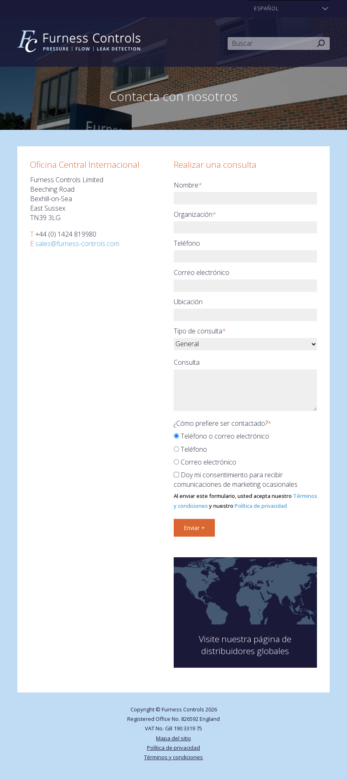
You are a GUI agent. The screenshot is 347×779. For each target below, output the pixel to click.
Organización (195, 214)
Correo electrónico (201, 272)
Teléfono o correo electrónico (221, 436)
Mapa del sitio (173, 738)
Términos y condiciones (173, 757)
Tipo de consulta (200, 331)
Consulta (187, 362)
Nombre (188, 185)
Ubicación (188, 301)
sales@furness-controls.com (77, 243)
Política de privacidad (261, 505)
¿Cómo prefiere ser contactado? (222, 423)
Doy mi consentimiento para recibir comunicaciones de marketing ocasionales (236, 479)
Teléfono (187, 243)
